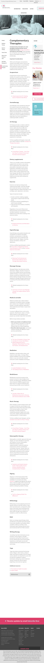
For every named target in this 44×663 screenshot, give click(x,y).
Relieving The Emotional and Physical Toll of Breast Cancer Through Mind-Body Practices (19, 260)
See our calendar (36, 112)
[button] (20, 574)
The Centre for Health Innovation (19, 569)
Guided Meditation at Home (19, 368)
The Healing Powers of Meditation (20, 369)
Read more (36, 88)
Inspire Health (14, 570)
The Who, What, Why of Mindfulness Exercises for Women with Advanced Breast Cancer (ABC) (21, 395)
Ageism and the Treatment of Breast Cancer (37, 84)
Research (12, 481)
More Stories (37, 93)
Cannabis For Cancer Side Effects (20, 341)
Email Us (2, 644)
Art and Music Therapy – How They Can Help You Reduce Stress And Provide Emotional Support (20, 153)
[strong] (17, 9)
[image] (35, 46)
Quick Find (36, 62)
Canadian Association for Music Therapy (19, 419)
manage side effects (25, 49)
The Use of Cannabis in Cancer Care (21, 339)
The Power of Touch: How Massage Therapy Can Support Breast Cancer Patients (21, 291)
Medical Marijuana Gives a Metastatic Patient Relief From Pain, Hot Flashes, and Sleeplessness (21, 344)
